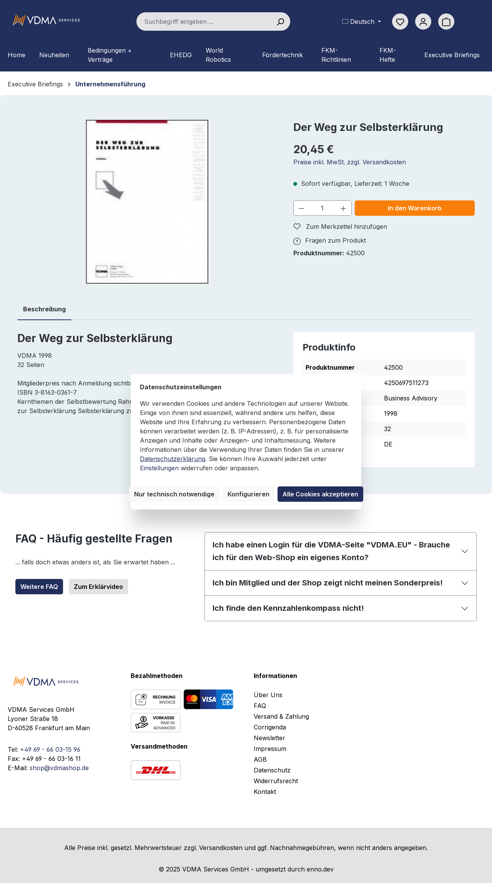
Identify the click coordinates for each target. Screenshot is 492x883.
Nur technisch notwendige (174, 494)
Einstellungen (159, 468)
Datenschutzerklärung (172, 459)
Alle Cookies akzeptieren (320, 494)
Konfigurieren (248, 494)
